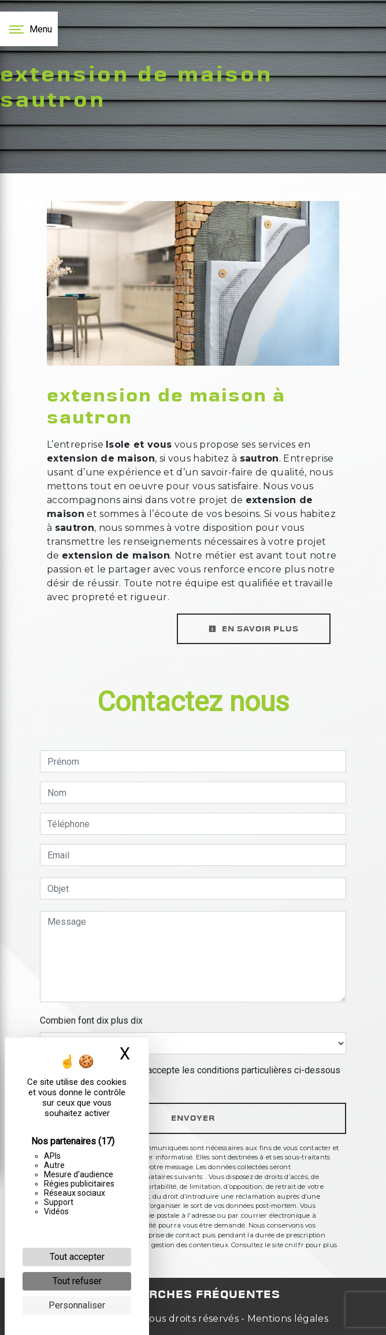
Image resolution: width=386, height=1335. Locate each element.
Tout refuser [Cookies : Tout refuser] (77, 1280)
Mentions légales (286, 1318)
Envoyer (193, 1118)
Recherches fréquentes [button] (193, 1294)
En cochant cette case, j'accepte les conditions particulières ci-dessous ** (195, 1077)
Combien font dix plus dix (91, 1020)
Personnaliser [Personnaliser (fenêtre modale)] (77, 1305)
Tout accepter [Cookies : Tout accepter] (77, 1256)
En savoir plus (254, 628)
